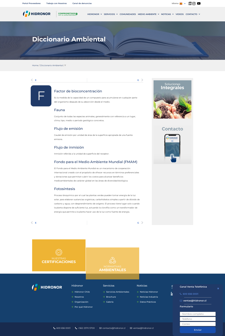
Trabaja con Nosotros (56, 3)
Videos (180, 14)
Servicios (111, 14)
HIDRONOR (94, 14)
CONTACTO (193, 14)
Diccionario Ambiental (51, 65)
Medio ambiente (148, 14)
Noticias (167, 14)
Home (35, 65)
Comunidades (128, 14)
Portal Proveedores (31, 3)
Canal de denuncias (82, 3)
